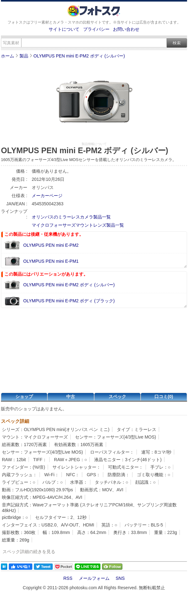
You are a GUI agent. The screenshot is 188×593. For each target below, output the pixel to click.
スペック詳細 (15, 421)
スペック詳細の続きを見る (29, 551)
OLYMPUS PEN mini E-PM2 (50, 245)
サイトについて (64, 29)
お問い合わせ (126, 29)
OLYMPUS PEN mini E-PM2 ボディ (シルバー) (79, 55)
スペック (117, 396)
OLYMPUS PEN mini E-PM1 (50, 261)
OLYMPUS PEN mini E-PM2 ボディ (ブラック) (69, 300)
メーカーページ (47, 195)
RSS (68, 578)
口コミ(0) (163, 396)
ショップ (24, 396)
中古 (70, 396)
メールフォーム (94, 578)
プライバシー (96, 29)
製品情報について (94, 144)
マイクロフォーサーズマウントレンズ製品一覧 (78, 225)
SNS (120, 578)
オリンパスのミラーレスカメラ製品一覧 (71, 216)
